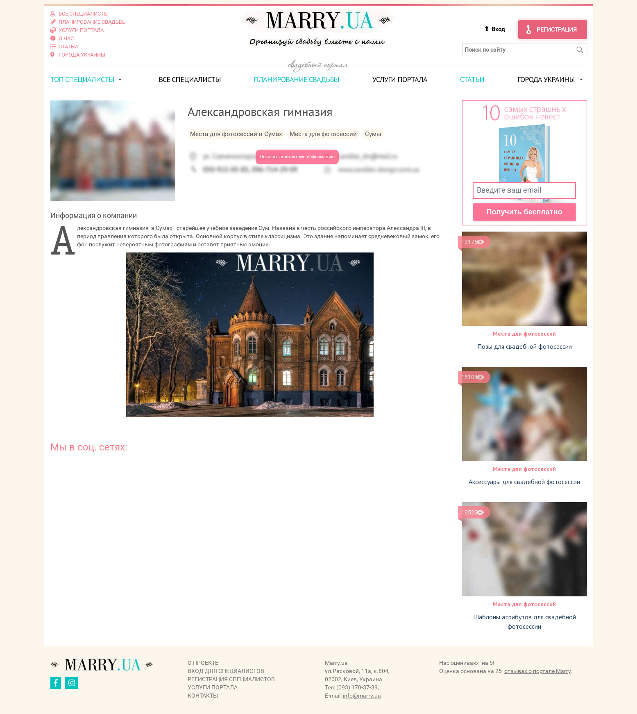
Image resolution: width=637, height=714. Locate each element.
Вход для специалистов (226, 671)
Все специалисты (190, 79)
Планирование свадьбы (296, 79)
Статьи (472, 79)
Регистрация (557, 29)
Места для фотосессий (524, 333)
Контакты (203, 695)
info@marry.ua (362, 695)
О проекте (203, 662)
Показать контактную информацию (297, 156)
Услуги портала (399, 79)
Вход (498, 29)
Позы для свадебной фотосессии (524, 346)
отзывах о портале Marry (537, 671)
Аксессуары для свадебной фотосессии (524, 482)
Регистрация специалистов (231, 679)
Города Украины (546, 79)
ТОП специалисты (82, 79)
